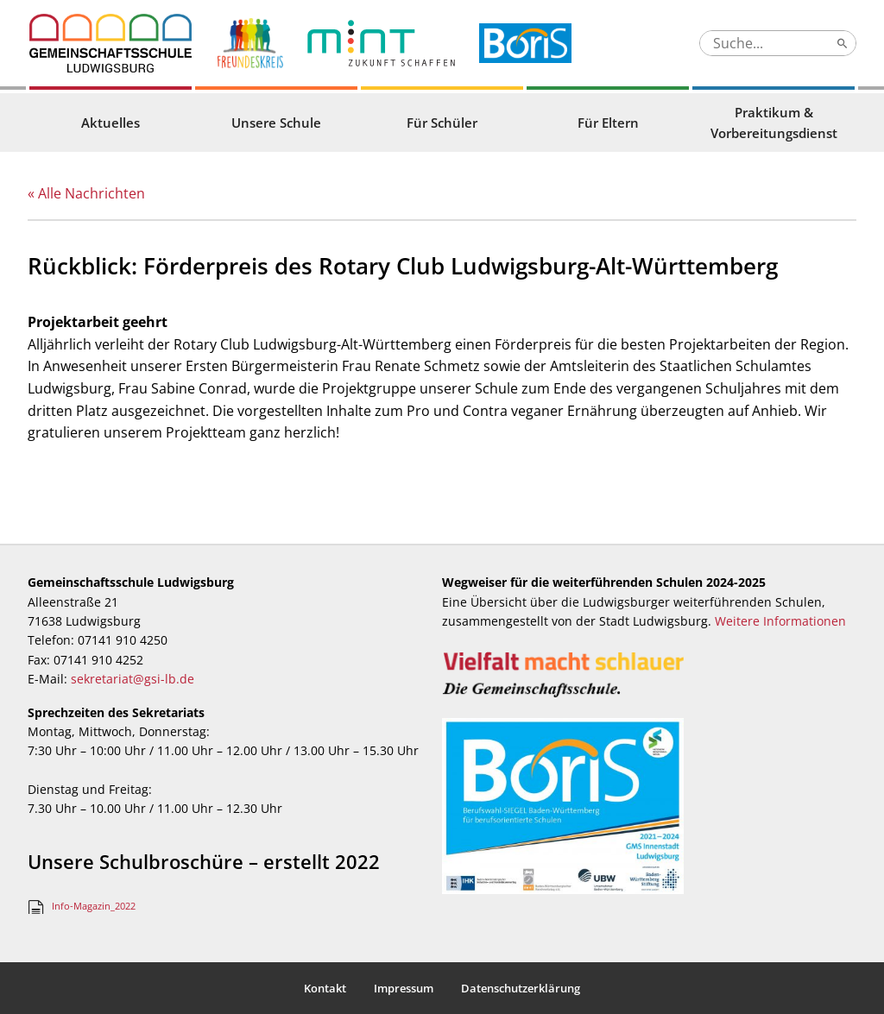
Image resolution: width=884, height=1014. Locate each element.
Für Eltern (608, 122)
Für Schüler (442, 122)
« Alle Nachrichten (86, 193)
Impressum (403, 988)
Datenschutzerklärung (520, 988)
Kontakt (325, 988)
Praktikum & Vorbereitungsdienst (773, 123)
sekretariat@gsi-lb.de (132, 679)
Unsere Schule (276, 122)
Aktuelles (110, 122)
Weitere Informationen (780, 621)
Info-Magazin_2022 (94, 905)
